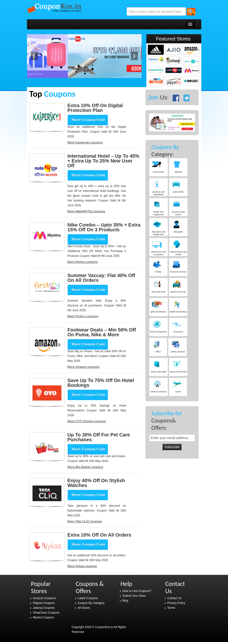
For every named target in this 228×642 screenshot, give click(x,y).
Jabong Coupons (44, 608)
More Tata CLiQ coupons (84, 521)
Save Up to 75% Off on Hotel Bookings (100, 383)
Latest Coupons (88, 598)
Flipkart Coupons (44, 603)
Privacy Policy (176, 603)
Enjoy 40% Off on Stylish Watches (96, 483)
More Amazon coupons (83, 367)
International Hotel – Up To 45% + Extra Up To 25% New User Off (103, 160)
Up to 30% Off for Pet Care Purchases (98, 437)
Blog (125, 600)
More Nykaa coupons (82, 566)
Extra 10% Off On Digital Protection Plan (95, 108)
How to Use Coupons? (137, 591)
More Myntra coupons (82, 262)
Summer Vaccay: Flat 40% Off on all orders (101, 278)
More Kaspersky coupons (85, 142)
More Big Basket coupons (85, 467)
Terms (171, 608)
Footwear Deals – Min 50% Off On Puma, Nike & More (101, 332)
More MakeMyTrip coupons (86, 211)
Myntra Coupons (43, 617)
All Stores (84, 608)
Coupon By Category (91, 603)
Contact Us (174, 598)
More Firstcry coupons (82, 316)
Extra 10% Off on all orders (99, 535)
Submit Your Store (134, 595)
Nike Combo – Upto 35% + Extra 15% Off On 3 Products (103, 227)
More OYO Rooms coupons (86, 421)
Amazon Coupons (44, 598)
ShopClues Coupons (46, 612)
